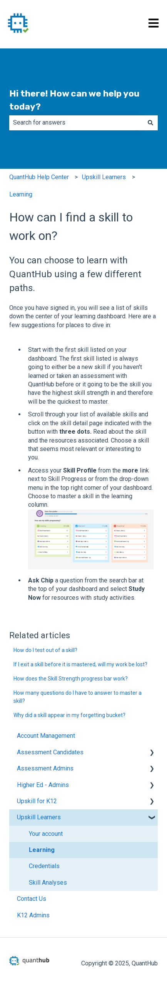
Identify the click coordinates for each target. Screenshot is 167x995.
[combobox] (76, 122)
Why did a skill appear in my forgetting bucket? (69, 715)
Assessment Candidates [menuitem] (50, 752)
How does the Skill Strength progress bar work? (70, 679)
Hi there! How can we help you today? (74, 100)
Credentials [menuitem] (44, 866)
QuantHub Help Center (39, 177)
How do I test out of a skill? (45, 650)
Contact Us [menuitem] (31, 898)
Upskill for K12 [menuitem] (37, 801)
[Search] (150, 122)
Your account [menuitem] (46, 833)
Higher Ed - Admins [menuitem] (43, 785)
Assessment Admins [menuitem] (45, 768)
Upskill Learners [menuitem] (39, 817)
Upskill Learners (104, 177)
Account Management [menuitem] (46, 735)
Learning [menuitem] (42, 850)
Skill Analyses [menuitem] (48, 882)
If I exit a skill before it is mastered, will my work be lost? (80, 664)
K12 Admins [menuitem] (33, 915)
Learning (20, 194)
